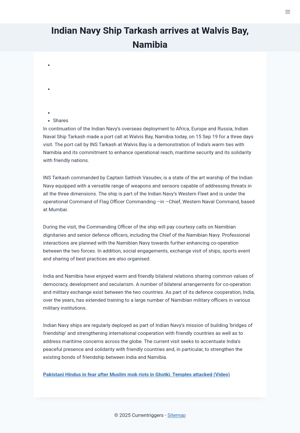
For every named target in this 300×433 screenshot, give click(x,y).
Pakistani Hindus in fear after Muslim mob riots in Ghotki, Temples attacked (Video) (136, 374)
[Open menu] (287, 11)
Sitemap (176, 415)
